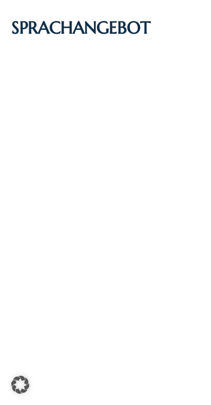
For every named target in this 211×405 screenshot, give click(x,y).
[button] (20, 384)
